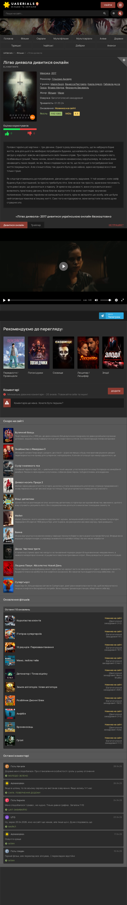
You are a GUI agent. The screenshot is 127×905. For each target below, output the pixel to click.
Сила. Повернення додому (22, 792)
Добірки (80, 45)
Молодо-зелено (16, 775)
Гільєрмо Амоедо (62, 78)
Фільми (25, 38)
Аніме (103, 38)
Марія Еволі (57, 84)
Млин (10, 843)
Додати (115, 391)
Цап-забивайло (16, 809)
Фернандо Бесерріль (77, 87)
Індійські (48, 45)
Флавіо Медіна (56, 87)
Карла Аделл (95, 84)
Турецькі (16, 45)
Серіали (41, 38)
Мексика (45, 73)
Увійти (108, 5)
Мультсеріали (84, 38)
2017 (53, 73)
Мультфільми (61, 38)
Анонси (111, 45)
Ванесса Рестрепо (75, 84)
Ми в (114, 315)
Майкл (10, 826)
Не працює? (116, 225)
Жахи (61, 92)
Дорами (118, 38)
